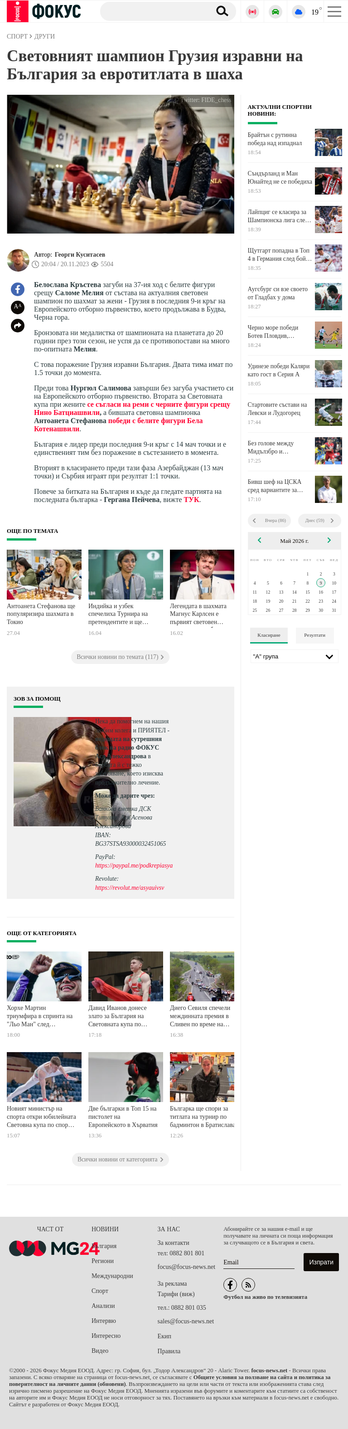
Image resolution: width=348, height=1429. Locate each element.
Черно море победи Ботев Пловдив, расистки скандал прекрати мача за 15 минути (274, 332)
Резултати (314, 635)
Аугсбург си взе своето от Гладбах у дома (278, 293)
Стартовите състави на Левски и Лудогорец (277, 408)
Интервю (104, 1320)
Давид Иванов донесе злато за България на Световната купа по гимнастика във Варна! (119, 1017)
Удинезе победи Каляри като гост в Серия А (279, 370)
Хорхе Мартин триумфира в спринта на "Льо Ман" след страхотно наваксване (39, 1017)
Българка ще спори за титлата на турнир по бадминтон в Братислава (203, 1116)
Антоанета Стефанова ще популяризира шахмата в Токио (41, 614)
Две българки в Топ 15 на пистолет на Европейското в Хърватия (123, 1116)
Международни (112, 1276)
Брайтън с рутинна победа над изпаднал (275, 139)
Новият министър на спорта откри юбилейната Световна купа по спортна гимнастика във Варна (42, 1117)
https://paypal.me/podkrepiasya (134, 865)
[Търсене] (152, 11)
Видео (100, 1350)
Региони (103, 1261)
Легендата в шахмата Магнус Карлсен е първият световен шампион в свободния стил (199, 615)
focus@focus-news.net (187, 1266)
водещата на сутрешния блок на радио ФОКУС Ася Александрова (128, 748)
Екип (164, 1336)
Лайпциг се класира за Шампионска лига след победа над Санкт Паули (279, 216)
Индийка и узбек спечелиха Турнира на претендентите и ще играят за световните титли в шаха (118, 615)
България (104, 1246)
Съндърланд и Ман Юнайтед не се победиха (280, 177)
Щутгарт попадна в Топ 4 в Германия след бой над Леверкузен (278, 255)
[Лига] (294, 656)
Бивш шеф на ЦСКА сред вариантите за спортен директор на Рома (275, 486)
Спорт (100, 1291)
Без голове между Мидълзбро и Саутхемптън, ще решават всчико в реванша (271, 447)
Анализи (103, 1305)
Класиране (268, 635)
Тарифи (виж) (176, 1294)
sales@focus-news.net (186, 1321)
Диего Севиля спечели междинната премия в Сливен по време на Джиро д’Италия (200, 1017)
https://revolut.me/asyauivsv (129, 887)
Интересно (106, 1335)
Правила (169, 1351)
